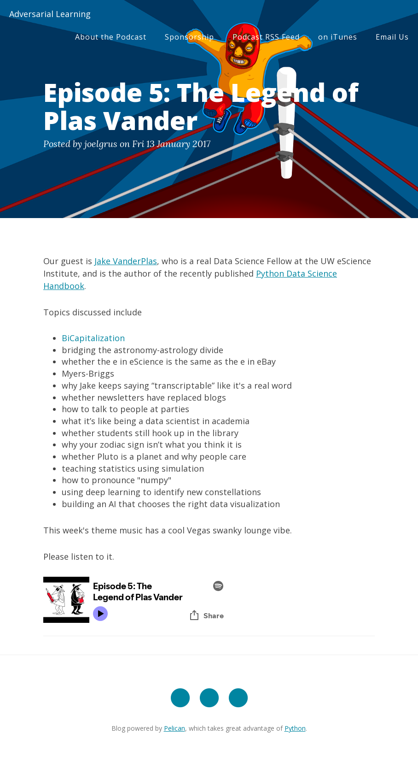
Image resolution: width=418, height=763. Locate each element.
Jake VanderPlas (125, 260)
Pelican (174, 728)
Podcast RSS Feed (266, 37)
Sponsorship (189, 37)
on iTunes (337, 37)
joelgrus (100, 143)
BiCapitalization (93, 337)
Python (295, 728)
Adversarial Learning (50, 13)
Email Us (392, 37)
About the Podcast (110, 37)
